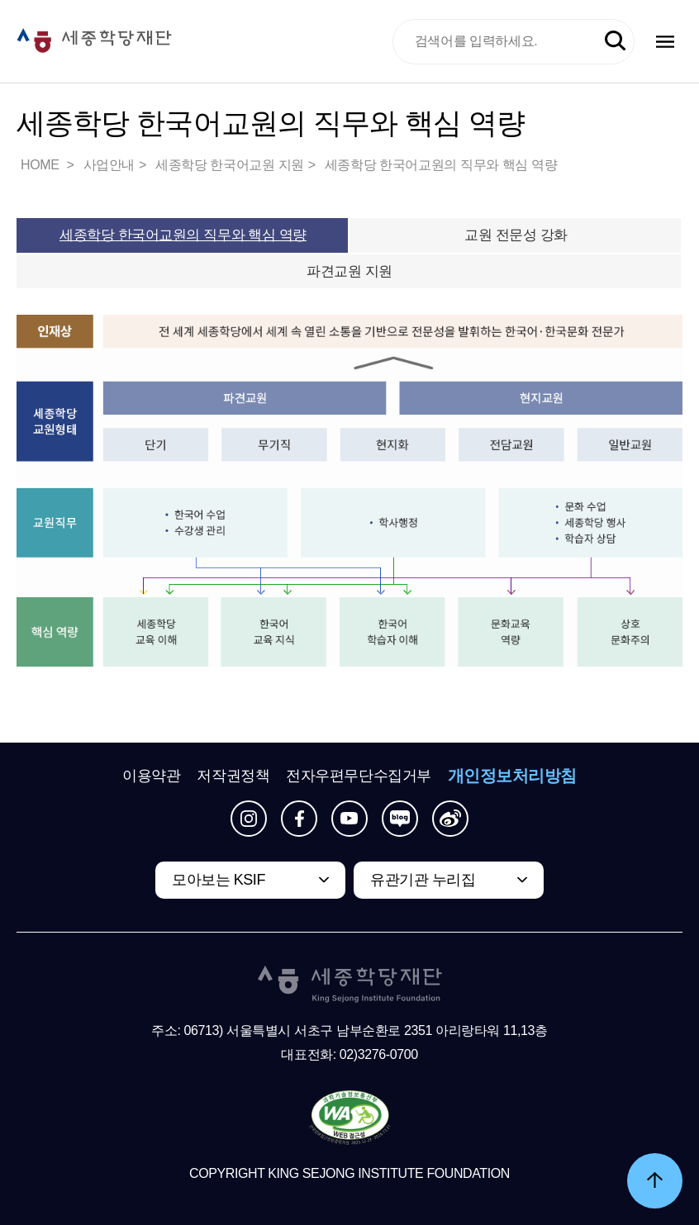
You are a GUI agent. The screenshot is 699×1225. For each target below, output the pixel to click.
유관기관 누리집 (422, 879)
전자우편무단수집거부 (358, 775)
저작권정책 (233, 775)
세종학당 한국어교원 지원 (229, 165)
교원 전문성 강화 (516, 235)
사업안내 (109, 165)
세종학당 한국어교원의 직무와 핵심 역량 (441, 165)
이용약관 (151, 775)
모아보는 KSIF (218, 879)
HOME (41, 165)
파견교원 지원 (349, 271)
